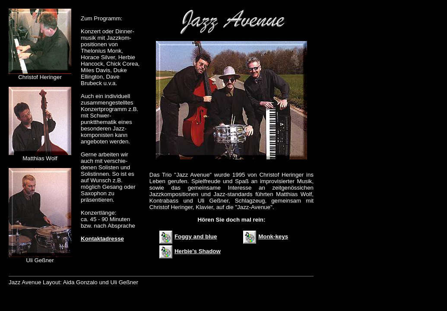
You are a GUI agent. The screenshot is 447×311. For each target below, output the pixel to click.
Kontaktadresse (102, 238)
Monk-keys (265, 236)
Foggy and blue (188, 236)
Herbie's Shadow (190, 251)
